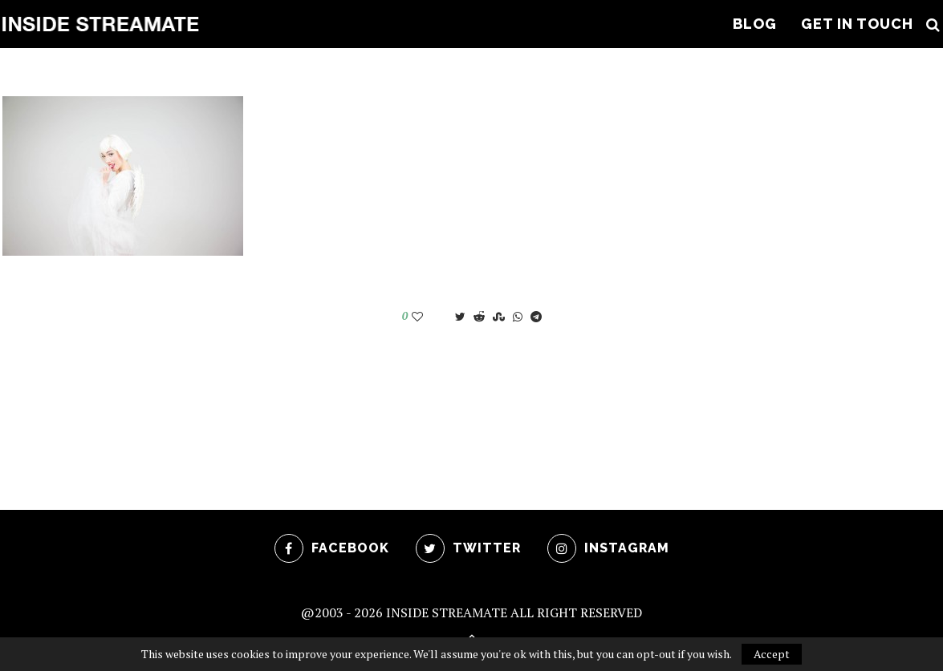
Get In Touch (857, 23)
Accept (772, 653)
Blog (755, 23)
